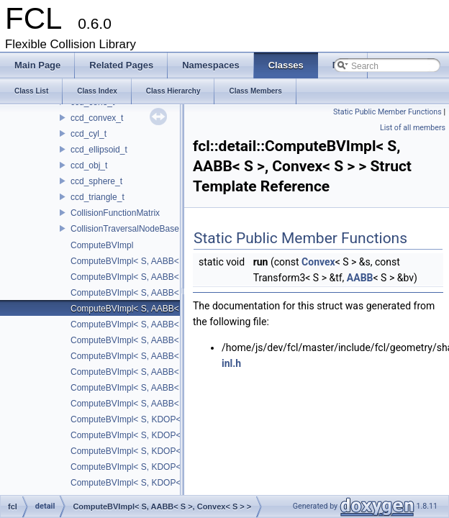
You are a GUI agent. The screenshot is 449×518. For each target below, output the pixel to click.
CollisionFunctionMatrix (115, 213)
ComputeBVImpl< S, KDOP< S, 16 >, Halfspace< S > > (176, 419)
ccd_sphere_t (96, 181)
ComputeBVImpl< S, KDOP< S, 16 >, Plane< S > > (168, 435)
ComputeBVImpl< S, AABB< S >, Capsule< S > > (165, 277)
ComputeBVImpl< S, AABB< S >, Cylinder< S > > (165, 324)
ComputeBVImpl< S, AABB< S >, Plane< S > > (160, 372)
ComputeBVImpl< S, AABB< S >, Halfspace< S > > (168, 356)
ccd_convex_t (97, 118)
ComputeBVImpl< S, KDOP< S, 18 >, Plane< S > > (168, 467)
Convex (318, 262)
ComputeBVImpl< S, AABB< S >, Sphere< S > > (163, 388)
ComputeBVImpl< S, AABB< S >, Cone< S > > (159, 293)
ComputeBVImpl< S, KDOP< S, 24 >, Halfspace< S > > (176, 483)
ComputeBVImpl (102, 245)
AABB (360, 277)
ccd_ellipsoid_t (99, 150)
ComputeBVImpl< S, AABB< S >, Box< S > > (156, 261)
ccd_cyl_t (88, 134)
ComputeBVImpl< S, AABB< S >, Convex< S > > (164, 309)
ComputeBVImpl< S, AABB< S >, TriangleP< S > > (167, 404)
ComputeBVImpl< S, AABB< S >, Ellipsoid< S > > (165, 340)
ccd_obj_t (89, 165)
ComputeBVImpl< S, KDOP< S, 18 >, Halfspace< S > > (176, 451)
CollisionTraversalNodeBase (125, 229)
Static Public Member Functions (387, 112)
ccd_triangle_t (97, 197)
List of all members (412, 127)
